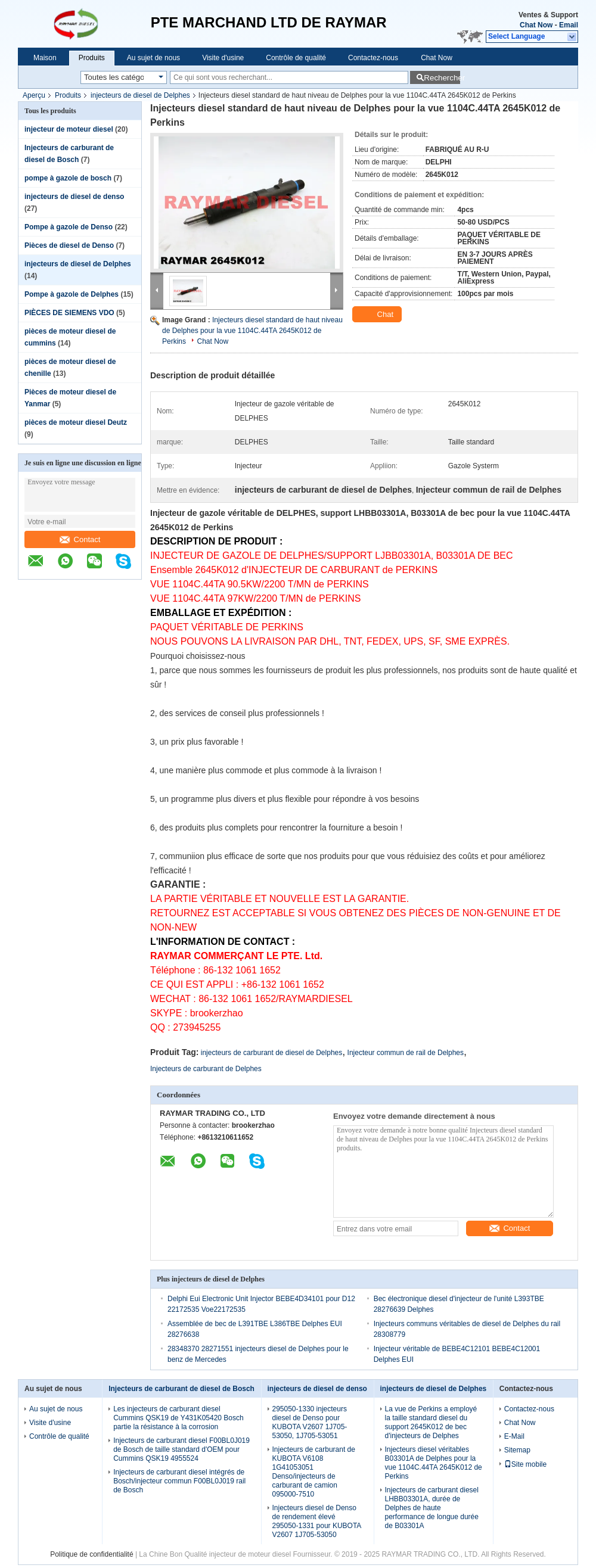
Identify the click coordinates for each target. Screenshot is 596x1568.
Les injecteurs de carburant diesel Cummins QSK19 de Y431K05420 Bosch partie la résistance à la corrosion (178, 1418)
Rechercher (442, 77)
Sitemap (517, 1450)
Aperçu (34, 95)
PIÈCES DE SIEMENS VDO (69, 313)
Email (568, 25)
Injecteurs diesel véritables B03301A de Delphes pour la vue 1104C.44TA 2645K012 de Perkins (433, 1462)
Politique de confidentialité (91, 1554)
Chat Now (536, 25)
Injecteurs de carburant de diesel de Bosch (181, 1389)
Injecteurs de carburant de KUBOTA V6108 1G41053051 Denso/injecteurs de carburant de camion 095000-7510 (313, 1471)
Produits (92, 58)
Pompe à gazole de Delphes (71, 294)
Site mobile (525, 1464)
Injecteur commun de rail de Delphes (405, 1053)
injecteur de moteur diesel (68, 129)
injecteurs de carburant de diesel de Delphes (271, 1053)
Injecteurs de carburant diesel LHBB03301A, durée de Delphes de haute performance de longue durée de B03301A (432, 1508)
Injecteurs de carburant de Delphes (206, 1069)
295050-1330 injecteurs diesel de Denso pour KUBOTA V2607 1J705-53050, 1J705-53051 (309, 1422)
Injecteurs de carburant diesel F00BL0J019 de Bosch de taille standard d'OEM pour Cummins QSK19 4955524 (181, 1449)
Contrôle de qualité (296, 58)
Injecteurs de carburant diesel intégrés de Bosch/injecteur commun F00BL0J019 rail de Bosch (179, 1481)
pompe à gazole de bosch (67, 178)
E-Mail (514, 1436)
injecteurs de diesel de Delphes (140, 95)
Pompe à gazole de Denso (68, 227)
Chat (378, 315)
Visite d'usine (223, 58)
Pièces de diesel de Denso (69, 245)
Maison (45, 58)
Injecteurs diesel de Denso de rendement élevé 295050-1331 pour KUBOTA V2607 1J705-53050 (316, 1521)
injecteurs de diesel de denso (74, 196)
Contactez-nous (373, 58)
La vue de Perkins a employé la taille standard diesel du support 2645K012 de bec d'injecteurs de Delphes (431, 1422)
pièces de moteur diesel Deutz (75, 422)
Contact (80, 539)
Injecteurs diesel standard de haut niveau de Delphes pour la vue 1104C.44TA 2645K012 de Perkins (252, 331)
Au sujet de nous (153, 58)
